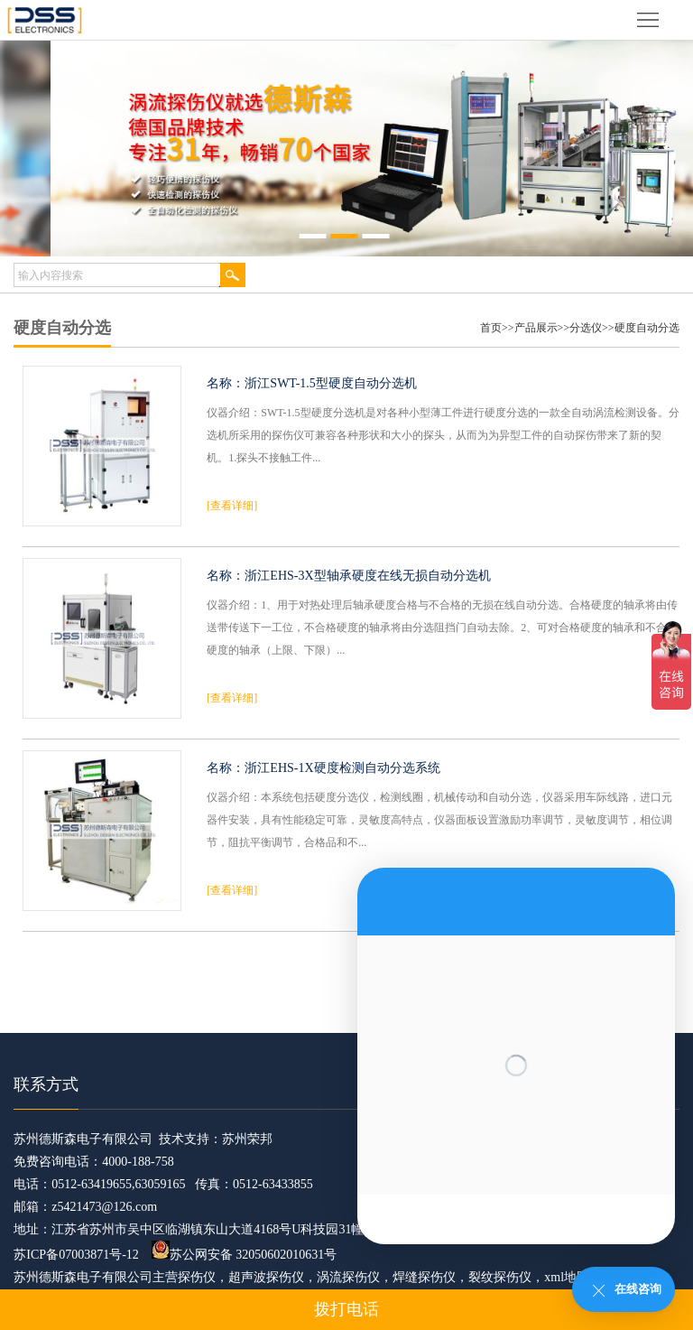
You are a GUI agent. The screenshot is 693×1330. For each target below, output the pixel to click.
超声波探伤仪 (266, 1277)
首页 (491, 327)
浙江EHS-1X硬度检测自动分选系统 (342, 768)
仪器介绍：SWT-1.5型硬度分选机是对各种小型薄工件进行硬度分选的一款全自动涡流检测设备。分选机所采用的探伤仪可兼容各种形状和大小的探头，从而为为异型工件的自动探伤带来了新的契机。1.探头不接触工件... (443, 435)
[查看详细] (232, 505)
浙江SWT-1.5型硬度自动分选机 (330, 383)
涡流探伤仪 (348, 1277)
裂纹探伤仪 (499, 1277)
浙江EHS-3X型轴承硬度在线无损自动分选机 (367, 575)
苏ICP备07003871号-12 (76, 1254)
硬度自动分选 (646, 327)
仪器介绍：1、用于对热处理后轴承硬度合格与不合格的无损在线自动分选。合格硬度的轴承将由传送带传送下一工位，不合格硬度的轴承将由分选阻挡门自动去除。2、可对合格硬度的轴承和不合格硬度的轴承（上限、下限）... (442, 627)
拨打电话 (346, 1309)
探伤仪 (197, 1277)
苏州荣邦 (247, 1139)
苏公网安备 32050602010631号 (244, 1254)
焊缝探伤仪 (424, 1277)
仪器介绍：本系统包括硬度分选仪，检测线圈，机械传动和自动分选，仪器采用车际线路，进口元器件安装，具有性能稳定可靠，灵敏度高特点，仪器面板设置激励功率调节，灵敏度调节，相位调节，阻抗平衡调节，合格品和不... (439, 820)
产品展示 (536, 327)
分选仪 (585, 327)
